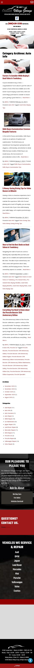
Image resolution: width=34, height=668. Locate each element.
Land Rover (17, 565)
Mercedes (17, 569)
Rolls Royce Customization (22, 164)
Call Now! (17, 666)
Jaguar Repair (9, 424)
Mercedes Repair (10, 430)
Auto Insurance (9, 413)
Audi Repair (8, 407)
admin (6, 102)
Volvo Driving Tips (24, 220)
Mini (17, 573)
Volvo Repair (8, 444)
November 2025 (10, 389)
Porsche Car (13, 347)
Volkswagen (17, 582)
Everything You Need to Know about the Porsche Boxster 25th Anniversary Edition (16, 312)
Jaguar (17, 560)
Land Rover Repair (10, 427)
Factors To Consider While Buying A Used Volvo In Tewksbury (16, 77)
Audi (17, 552)
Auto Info (11, 105)
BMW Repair (8, 419)
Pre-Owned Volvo (21, 280)
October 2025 (9, 392)
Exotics (17, 590)
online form (8, 527)
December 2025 (9, 386)
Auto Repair (8, 416)
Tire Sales (17, 498)
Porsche (17, 577)
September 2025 (10, 394)
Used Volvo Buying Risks (20, 286)
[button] (30, 660)
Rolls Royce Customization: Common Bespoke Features (16, 131)
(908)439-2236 (15, 23)
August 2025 (8, 397)
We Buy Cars (17, 494)
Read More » (26, 97)
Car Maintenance (10, 421)
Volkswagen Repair (10, 441)
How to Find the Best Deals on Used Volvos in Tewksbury (16, 246)
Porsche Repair (9, 438)
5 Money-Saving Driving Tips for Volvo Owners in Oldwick (17, 190)
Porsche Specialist (19, 374)
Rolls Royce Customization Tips (12, 167)
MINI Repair (8, 433)
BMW (17, 556)
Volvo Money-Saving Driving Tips (12, 223)
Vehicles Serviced (17, 501)
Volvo (17, 586)
